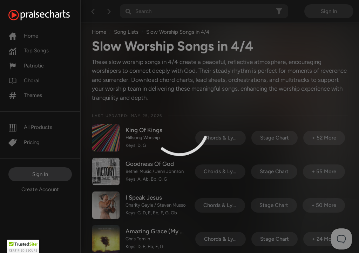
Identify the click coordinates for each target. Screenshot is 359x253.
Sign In (40, 174)
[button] (23, 246)
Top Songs (28, 50)
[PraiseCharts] (47, 15)
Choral (23, 80)
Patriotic (26, 66)
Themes (25, 95)
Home (23, 36)
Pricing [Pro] (24, 142)
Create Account (40, 189)
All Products (30, 127)
